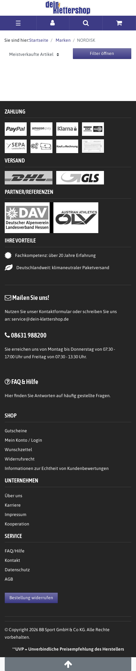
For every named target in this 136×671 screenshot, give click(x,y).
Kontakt (12, 560)
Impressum (15, 514)
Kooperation (17, 523)
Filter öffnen (102, 53)
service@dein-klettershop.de (40, 319)
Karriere (13, 505)
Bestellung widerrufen (31, 597)
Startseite (38, 40)
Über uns (13, 495)
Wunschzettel (18, 449)
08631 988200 (28, 335)
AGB (9, 579)
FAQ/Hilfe (14, 550)
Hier (9, 395)
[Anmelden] (53, 23)
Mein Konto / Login (23, 440)
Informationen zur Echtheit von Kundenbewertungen (57, 468)
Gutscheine (16, 430)
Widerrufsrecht (20, 458)
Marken (63, 40)
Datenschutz (17, 569)
